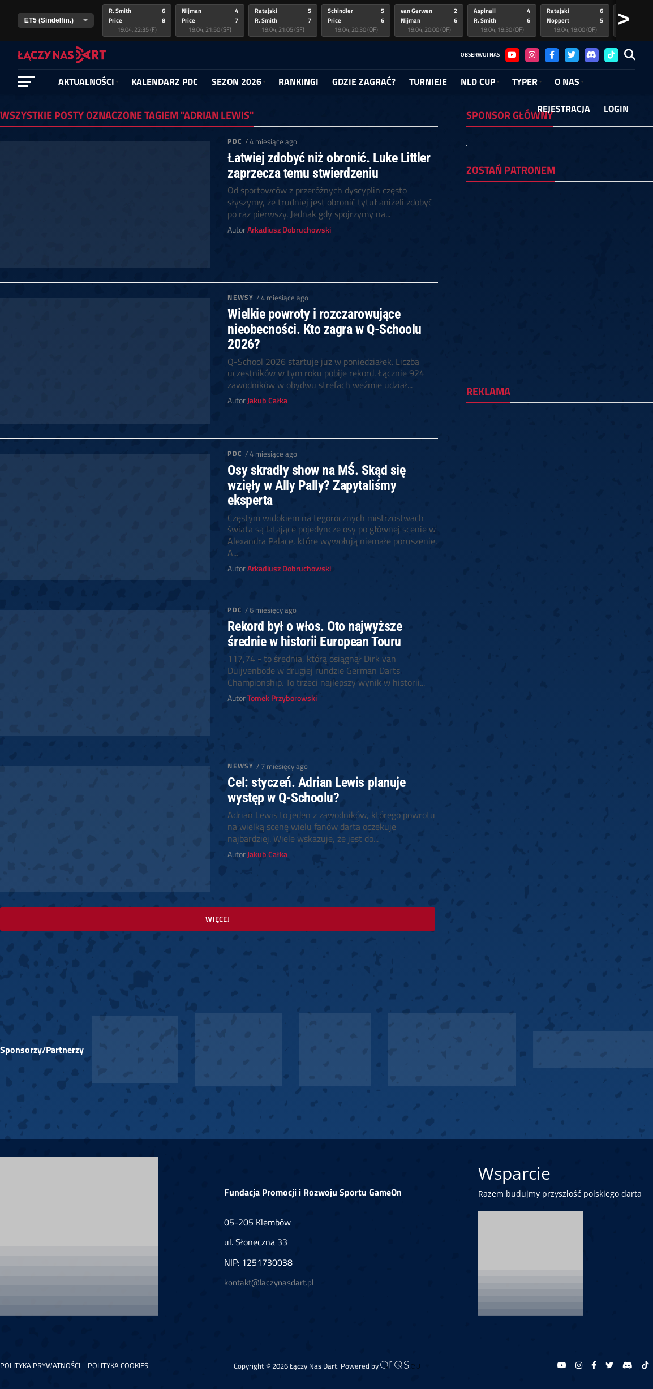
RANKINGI (298, 81)
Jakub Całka (267, 400)
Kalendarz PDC (164, 81)
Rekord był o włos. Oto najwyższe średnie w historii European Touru (314, 634)
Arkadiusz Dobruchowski (289, 229)
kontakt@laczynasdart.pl (268, 1282)
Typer (525, 81)
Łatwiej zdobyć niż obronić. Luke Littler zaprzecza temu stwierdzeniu (328, 165)
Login (616, 108)
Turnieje (428, 81)
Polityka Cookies (118, 1365)
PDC (234, 141)
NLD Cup (478, 81)
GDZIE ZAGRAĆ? (364, 81)
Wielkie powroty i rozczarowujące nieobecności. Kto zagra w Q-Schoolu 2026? (324, 329)
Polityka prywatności (40, 1365)
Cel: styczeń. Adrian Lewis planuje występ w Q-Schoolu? (316, 790)
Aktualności (86, 81)
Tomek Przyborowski (282, 698)
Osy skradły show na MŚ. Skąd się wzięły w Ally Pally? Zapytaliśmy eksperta (316, 485)
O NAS (567, 81)
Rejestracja (563, 108)
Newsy (240, 297)
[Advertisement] (559, 485)
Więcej (217, 918)
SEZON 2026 (236, 81)
